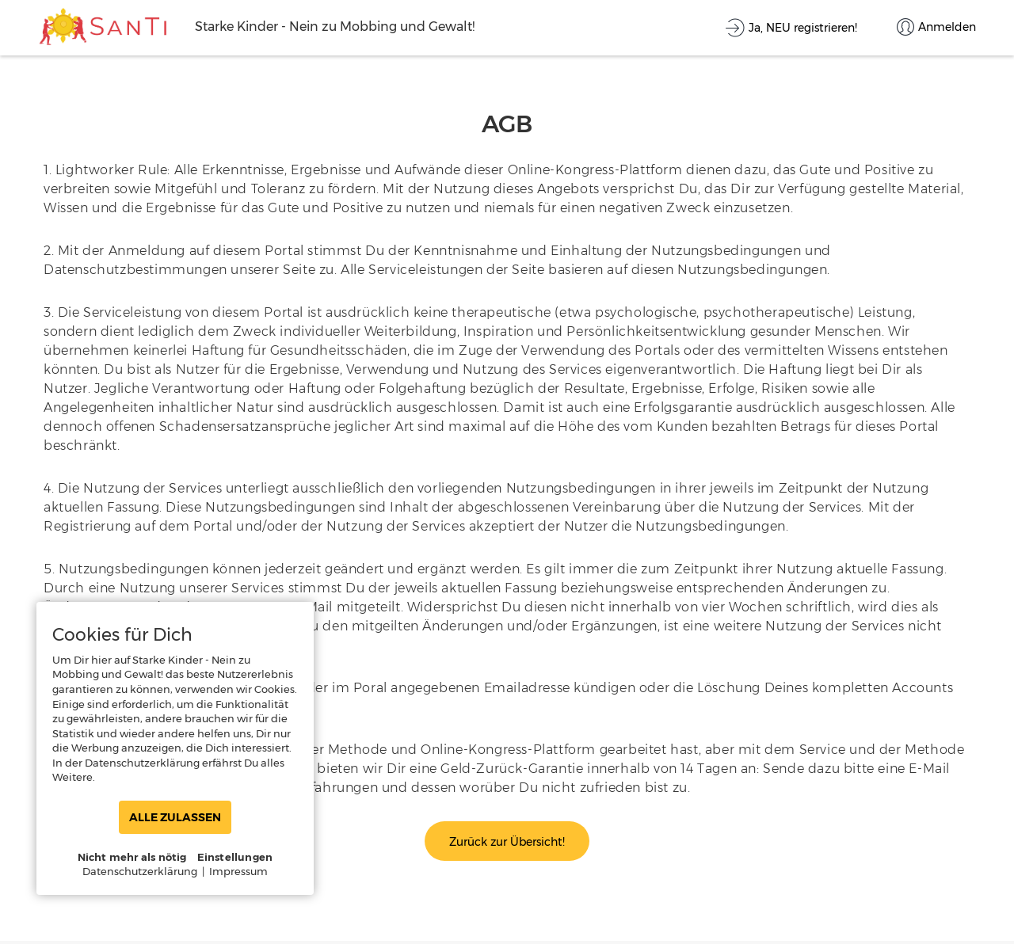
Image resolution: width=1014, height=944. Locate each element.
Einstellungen (235, 857)
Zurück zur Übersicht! (507, 842)
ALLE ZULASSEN (175, 817)
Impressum (238, 871)
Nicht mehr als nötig (132, 857)
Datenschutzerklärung (139, 871)
